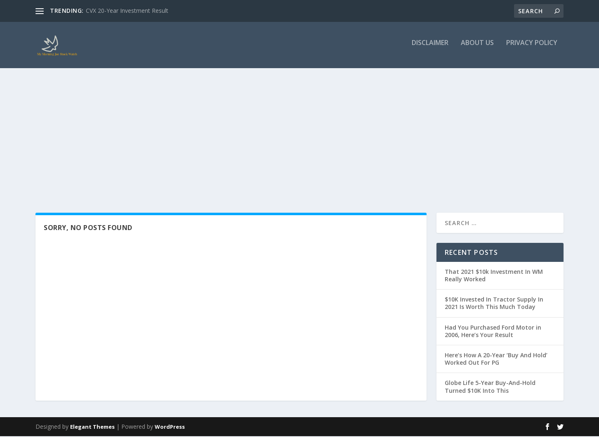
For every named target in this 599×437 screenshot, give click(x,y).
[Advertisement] (299, 135)
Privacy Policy (531, 48)
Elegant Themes (92, 427)
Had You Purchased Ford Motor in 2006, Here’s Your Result (493, 332)
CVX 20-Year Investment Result (127, 10)
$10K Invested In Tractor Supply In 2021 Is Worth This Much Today (494, 303)
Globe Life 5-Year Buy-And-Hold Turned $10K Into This (490, 387)
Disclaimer (430, 48)
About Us (477, 48)
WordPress (170, 427)
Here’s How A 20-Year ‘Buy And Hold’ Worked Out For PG (496, 359)
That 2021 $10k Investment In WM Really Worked (494, 276)
